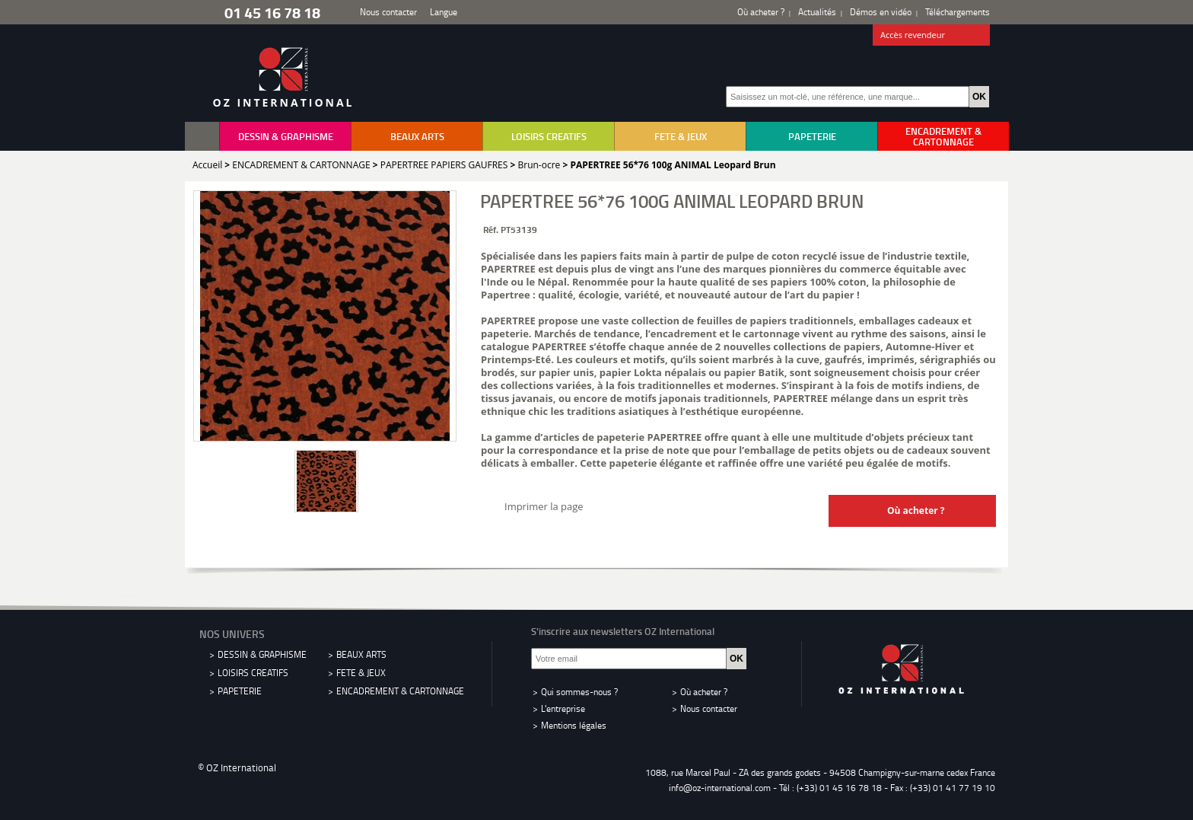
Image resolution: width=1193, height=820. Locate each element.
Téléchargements (957, 11)
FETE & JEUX (680, 136)
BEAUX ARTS (417, 136)
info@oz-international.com (720, 787)
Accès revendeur (931, 36)
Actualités (817, 11)
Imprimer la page (544, 506)
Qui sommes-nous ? (579, 691)
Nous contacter (388, 11)
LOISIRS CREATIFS (549, 136)
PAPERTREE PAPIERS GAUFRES (444, 164)
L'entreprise (563, 708)
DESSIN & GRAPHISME (285, 136)
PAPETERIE (812, 136)
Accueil (207, 164)
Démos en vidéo (880, 11)
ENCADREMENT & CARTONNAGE (943, 136)
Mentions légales (573, 725)
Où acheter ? (760, 11)
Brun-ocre (538, 164)
